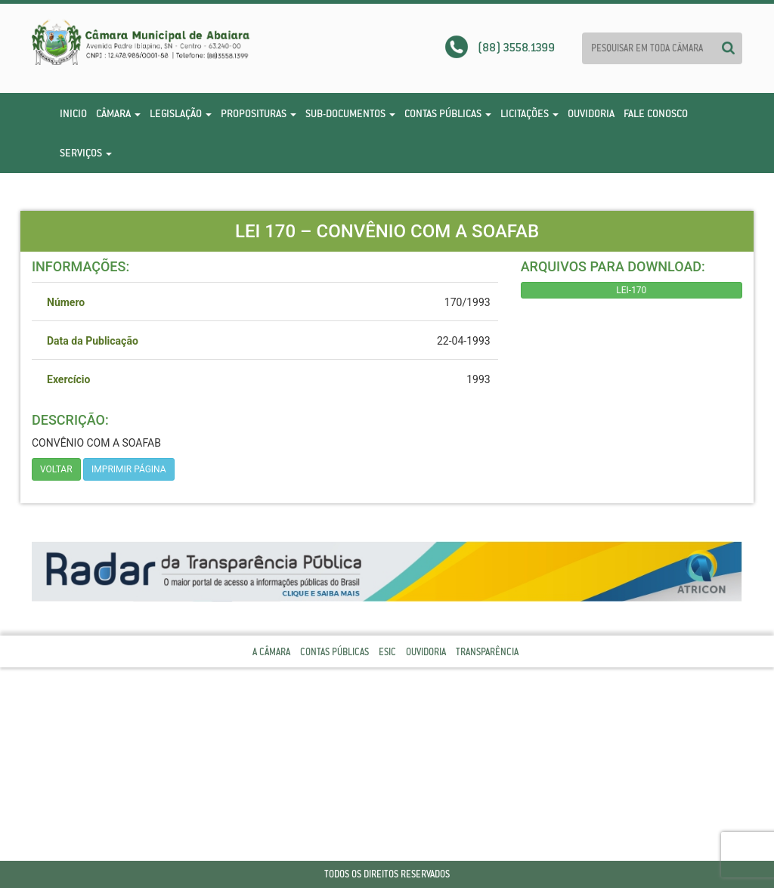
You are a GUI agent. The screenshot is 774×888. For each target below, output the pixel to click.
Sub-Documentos (350, 113)
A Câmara (271, 651)
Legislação (181, 113)
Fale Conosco (656, 113)
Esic (387, 651)
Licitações (529, 113)
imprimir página (128, 469)
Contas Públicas (447, 113)
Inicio (73, 113)
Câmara (118, 113)
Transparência (487, 651)
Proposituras (258, 113)
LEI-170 (631, 290)
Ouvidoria (591, 113)
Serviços (86, 152)
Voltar (56, 469)
